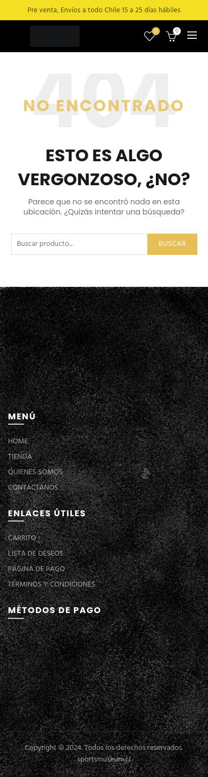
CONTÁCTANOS (33, 488)
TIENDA (20, 457)
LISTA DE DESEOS (35, 554)
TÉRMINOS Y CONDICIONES (51, 584)
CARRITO (22, 538)
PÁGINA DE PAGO (36, 569)
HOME (18, 441)
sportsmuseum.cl (103, 760)
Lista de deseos (155, 31)
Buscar (172, 244)
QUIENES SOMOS (35, 472)
